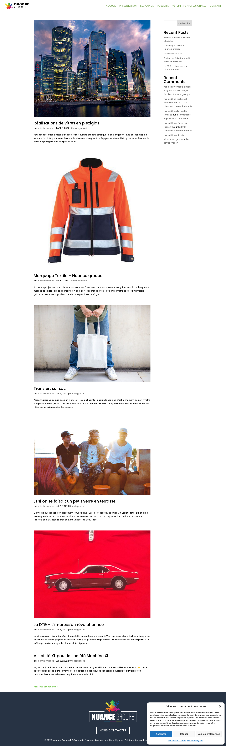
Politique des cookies (136, 740)
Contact (215, 6)
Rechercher (184, 23)
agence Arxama (94, 740)
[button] (220, 706)
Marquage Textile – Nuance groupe (68, 275)
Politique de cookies (177, 740)
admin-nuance (46, 128)
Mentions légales (195, 740)
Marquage (147, 6)
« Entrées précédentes (46, 686)
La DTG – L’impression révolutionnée (69, 624)
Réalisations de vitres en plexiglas (66, 123)
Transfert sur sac (50, 388)
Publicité (163, 6)
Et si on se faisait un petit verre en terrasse (74, 501)
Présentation (128, 6)
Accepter (161, 734)
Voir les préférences (209, 734)
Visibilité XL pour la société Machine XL (71, 655)
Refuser (184, 734)
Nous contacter (113, 730)
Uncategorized (79, 128)
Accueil (111, 6)
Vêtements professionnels (189, 6)
